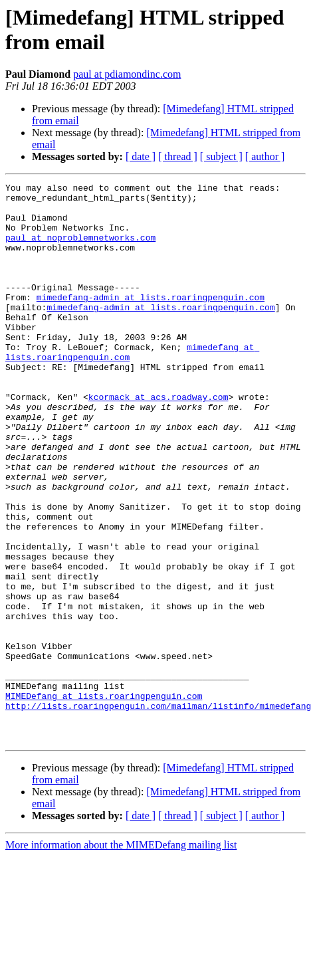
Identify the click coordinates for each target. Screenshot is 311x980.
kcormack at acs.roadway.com (158, 440)
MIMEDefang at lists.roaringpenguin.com (103, 799)
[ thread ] (177, 156)
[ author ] (265, 156)
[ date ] (141, 156)
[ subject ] (221, 156)
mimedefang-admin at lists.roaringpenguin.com (150, 321)
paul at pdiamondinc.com (127, 74)
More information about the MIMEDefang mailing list (121, 956)
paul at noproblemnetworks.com (80, 249)
